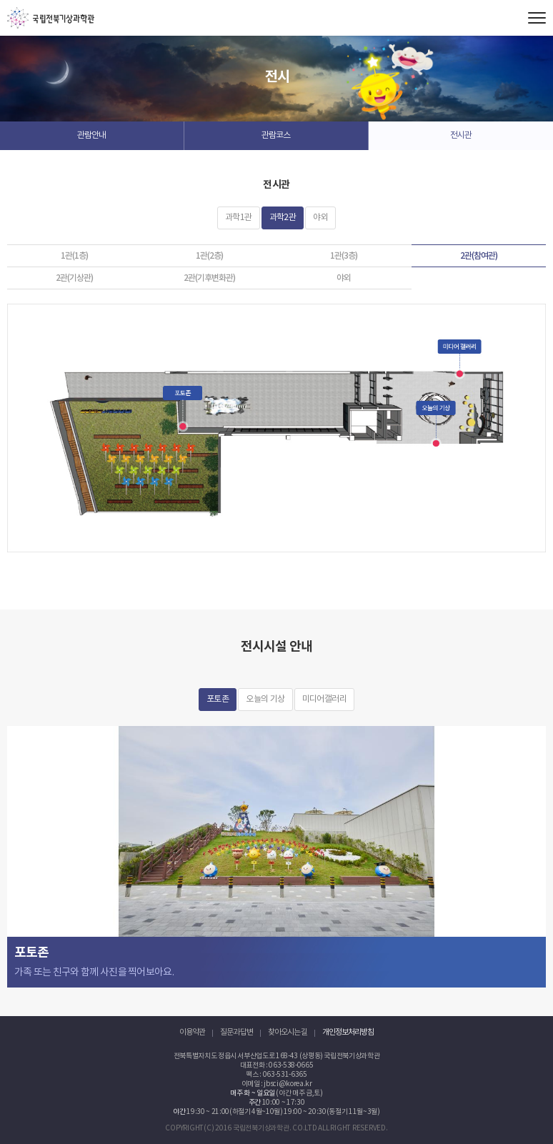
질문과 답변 (236, 1032)
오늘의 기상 (265, 699)
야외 (320, 217)
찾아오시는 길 (287, 1032)
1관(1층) (74, 256)
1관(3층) (343, 256)
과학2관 (283, 217)
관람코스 (275, 135)
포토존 (217, 699)
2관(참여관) (478, 256)
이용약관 (192, 1032)
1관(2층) (209, 256)
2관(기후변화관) (209, 278)
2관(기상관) (74, 278)
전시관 (461, 135)
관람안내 (91, 135)
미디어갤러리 (324, 699)
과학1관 (238, 217)
